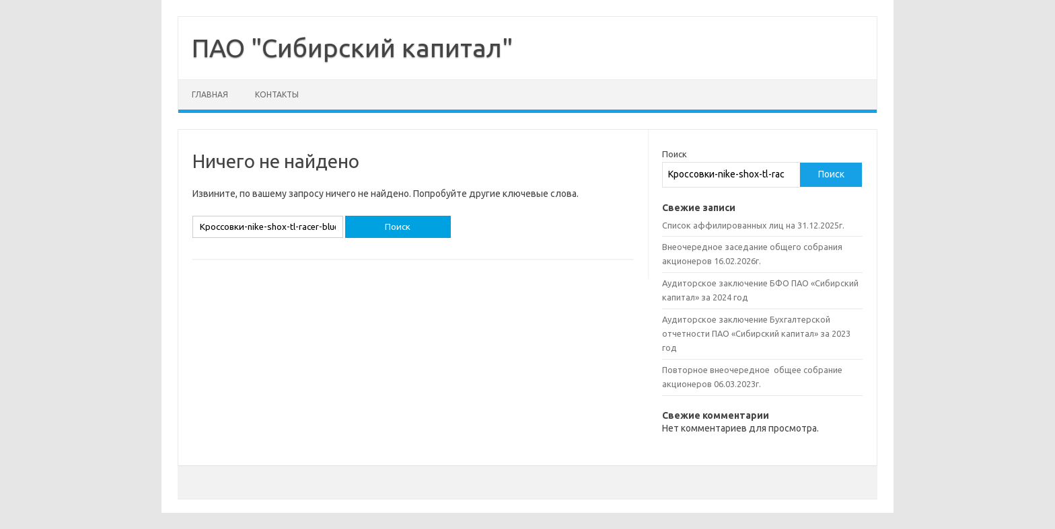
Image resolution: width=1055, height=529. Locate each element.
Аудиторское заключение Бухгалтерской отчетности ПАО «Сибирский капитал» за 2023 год (756, 334)
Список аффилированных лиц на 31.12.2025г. (753, 225)
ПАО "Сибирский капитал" (352, 48)
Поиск (674, 154)
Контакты (277, 94)
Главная (210, 94)
